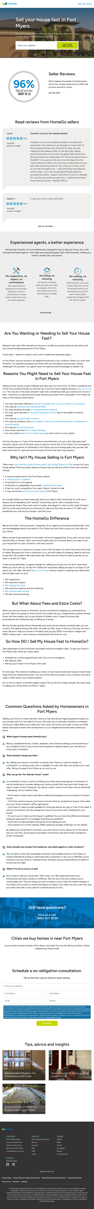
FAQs (33, 1151)
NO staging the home (15, 585)
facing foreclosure (25, 427)
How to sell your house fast (40, 1139)
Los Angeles (61, 1148)
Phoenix (59, 1151)
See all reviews (47, 226)
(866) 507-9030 (47, 918)
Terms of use (6, 1182)
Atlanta (59, 1139)
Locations (35, 1145)
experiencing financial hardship (31, 406)
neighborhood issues (52, 485)
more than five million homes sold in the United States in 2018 (43, 464)
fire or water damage (35, 430)
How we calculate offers (14, 1142)
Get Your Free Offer (67, 45)
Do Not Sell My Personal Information (53, 1178)
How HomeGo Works (13, 1139)
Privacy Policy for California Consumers (26, 1178)
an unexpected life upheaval (44, 409)
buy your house (41, 570)
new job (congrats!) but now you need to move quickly (59, 403)
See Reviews (56, 93)
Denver (59, 1145)
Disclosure (16, 1182)
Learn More (47, 313)
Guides (34, 1154)
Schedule (47, 1023)
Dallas (59, 1142)
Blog (33, 1148)
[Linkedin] (13, 1164)
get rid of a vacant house (33, 433)
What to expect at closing (14, 1148)
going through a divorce (28, 418)
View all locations (62, 1154)
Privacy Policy (50, 1017)
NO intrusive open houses (17, 591)
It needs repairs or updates (17, 479)
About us (34, 1142)
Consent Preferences (74, 1178)
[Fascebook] (7, 1164)
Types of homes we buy (14, 1145)
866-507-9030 (85, 4)
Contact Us (10, 1158)
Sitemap (24, 1182)
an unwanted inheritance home (42, 412)
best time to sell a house (33, 491)
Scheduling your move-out (15, 1151)
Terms (59, 1017)
